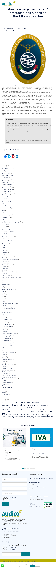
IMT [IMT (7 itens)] (27, 412)
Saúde (3, 354)
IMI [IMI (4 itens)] (18, 412)
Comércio (4, 226)
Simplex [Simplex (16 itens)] (50, 416)
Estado (4, 258)
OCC (3, 310)
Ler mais (37, 566)
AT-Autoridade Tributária (13, 28)
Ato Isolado (5, 205)
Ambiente (4, 180)
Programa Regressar (7, 324)
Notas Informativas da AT (8, 308)
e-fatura (4, 251)
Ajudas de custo (6, 173)
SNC (3, 363)
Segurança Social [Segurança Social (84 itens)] (41, 416)
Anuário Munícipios (6, 184)
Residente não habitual (8, 345)
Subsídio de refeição (7, 368)
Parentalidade (5, 315)
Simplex (4, 361)
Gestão (4, 270)
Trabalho (4, 380)
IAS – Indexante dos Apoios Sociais (11, 277)
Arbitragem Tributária (7, 193)
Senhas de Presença (7, 359)
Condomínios (5, 228)
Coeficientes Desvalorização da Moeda (12, 222)
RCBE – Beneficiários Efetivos (9, 333)
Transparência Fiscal (7, 382)
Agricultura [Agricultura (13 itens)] (5, 402)
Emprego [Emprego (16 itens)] (33, 409)
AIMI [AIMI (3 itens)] (10, 402)
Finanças (4, 266)
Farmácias (4, 261)
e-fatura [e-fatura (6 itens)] (22, 409)
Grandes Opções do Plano (8, 272)
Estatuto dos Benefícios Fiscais (10, 259)
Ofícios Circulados (6, 312)
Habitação (4, 273)
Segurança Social (6, 356)
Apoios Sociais (5, 191)
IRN (3, 293)
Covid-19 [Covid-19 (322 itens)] (31, 407)
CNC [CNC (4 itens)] (47, 405)
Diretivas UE (5, 243)
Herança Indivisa (6, 275)
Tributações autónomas (8, 389)
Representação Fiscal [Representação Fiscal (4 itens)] (19, 416)
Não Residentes (6, 307)
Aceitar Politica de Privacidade (6, 499)
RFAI (3, 347)
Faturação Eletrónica (7, 265)
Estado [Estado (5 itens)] (38, 409)
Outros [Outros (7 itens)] (25, 414)
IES (3, 280)
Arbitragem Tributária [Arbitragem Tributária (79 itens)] (39, 403)
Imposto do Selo (6, 284)
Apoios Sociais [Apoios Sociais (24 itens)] (25, 402)
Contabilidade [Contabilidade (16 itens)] (6, 408)
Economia (4, 252)
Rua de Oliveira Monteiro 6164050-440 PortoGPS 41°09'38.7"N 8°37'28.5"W (11, 530)
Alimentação (5, 177)
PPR (3, 321)
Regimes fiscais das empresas (38, 487)
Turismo (4, 391)
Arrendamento (6, 196)
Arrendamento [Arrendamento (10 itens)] (6, 405)
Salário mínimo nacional (8, 352)
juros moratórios (6, 300)
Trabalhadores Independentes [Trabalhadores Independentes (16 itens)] (20, 418)
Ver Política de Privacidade (12, 498)
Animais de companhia (8, 182)
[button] (7, 463)
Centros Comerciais (7, 214)
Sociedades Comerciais (8, 364)
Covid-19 (4, 238)
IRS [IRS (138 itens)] (3, 414)
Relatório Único (6, 340)
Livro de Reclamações (34, 506)
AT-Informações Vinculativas (9, 201)
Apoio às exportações (7, 189)
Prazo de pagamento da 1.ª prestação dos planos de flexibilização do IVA (20, 85)
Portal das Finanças (7, 319)
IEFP (3, 279)
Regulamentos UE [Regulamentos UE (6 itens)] (10, 416)
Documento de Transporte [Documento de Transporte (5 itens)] (14, 409)
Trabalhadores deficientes (8, 377)
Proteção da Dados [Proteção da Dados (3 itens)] (34, 414)
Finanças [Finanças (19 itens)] (5, 412)
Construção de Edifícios (8, 231)
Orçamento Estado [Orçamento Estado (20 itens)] (17, 414)
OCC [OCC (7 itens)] (10, 414)
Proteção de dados (7, 326)
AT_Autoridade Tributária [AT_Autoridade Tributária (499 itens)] (23, 405)
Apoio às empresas (7, 187)
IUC (3, 296)
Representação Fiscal (7, 342)
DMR (3, 247)
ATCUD (4, 203)
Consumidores (5, 233)
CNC (3, 219)
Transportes (5, 384)
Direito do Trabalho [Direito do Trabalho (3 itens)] (46, 408)
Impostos (4, 286)
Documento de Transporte (9, 249)
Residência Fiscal (6, 343)
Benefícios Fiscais (6, 208)
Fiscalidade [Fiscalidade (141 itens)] (13, 412)
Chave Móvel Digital (7, 215)
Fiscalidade (5, 268)
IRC (3, 291)
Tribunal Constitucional (7, 387)
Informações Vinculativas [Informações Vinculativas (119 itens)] (39, 412)
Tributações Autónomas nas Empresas (41, 478)
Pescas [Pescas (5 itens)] (28, 414)
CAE (3, 212)
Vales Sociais (5, 394)
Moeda (4, 305)
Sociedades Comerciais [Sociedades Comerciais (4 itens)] (6, 418)
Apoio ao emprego (7, 186)
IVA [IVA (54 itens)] (7, 414)
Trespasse (4, 386)
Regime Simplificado (7, 336)
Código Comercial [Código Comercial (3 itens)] (39, 408)
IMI (3, 282)
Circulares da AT (6, 217)
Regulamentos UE (6, 338)
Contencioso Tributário (7, 236)
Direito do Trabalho (7, 242)
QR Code (4, 329)
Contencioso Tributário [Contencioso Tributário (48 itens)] (19, 408)
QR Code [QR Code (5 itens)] (40, 414)
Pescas (4, 317)
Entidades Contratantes (8, 256)
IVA (24, 28)
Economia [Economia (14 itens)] (27, 409)
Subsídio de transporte (7, 370)
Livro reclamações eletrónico (9, 303)
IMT (3, 287)
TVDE (3, 393)
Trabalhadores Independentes (9, 378)
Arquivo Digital (5, 194)
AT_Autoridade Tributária (11, 149)
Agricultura (4, 170)
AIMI (3, 172)
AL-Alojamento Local (7, 175)
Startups (4, 366)
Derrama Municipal (7, 240)
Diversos (4, 245)
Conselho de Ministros (7, 229)
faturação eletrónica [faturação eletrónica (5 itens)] (44, 409)
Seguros (4, 357)
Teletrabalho (5, 373)
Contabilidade (5, 235)
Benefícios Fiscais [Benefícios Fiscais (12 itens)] (41, 405)
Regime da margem (7, 335)
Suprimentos (5, 371)
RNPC (3, 349)
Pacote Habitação (34, 482)
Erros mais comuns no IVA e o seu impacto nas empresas (14, 451)
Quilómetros (5, 331)
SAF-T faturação (6, 350)
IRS (3, 294)
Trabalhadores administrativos (9, 375)
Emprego (4, 254)
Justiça (3, 301)
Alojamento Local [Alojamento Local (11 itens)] (16, 402)
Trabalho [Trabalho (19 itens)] (32, 418)
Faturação (4, 263)
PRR (3, 328)
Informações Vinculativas (8, 289)
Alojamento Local (6, 179)
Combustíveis (5, 224)
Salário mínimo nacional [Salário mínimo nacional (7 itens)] (28, 416)
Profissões (4, 322)
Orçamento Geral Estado (8, 314)
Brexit (3, 210)
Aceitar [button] (32, 566)
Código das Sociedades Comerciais (11, 221)
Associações (5, 198)
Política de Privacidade (32, 503)
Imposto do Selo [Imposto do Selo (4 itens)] (23, 412)
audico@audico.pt (9, 542)
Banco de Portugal (7, 207)
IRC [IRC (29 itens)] (51, 412)
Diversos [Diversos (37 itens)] (5, 410)
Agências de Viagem (7, 168)
